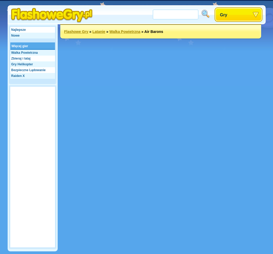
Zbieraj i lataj (21, 58)
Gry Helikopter (22, 64)
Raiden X (18, 76)
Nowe (15, 35)
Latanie (98, 32)
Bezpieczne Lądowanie (28, 70)
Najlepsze (18, 30)
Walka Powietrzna (24, 53)
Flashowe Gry (76, 32)
